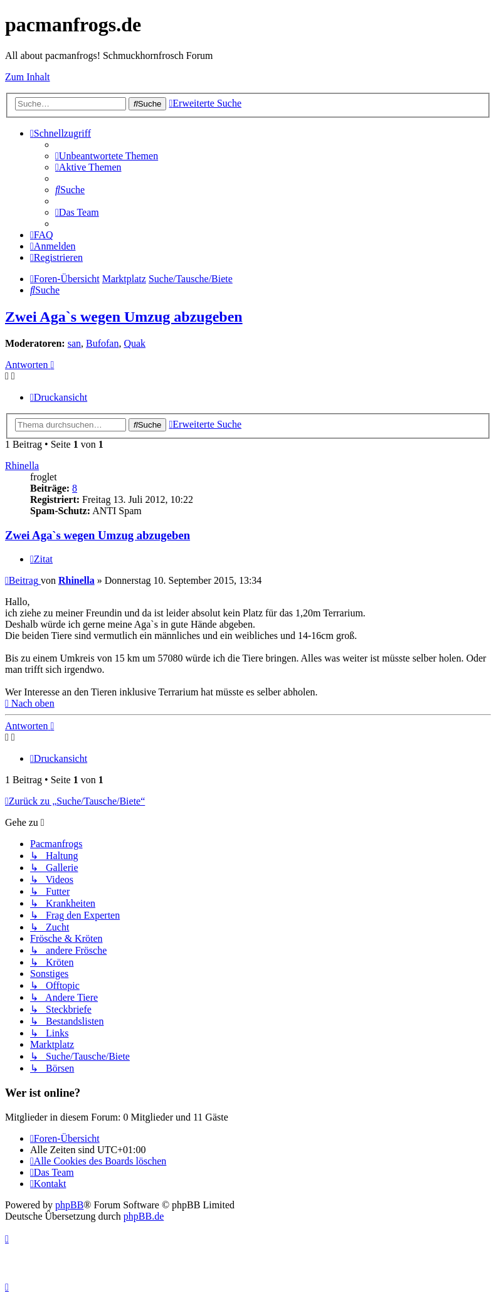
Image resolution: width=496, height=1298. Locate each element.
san (74, 343)
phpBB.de (144, 1216)
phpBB (69, 1205)
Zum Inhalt (27, 76)
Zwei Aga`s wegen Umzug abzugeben (124, 317)
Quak (134, 343)
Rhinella (22, 465)
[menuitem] (106, 155)
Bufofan (102, 343)
